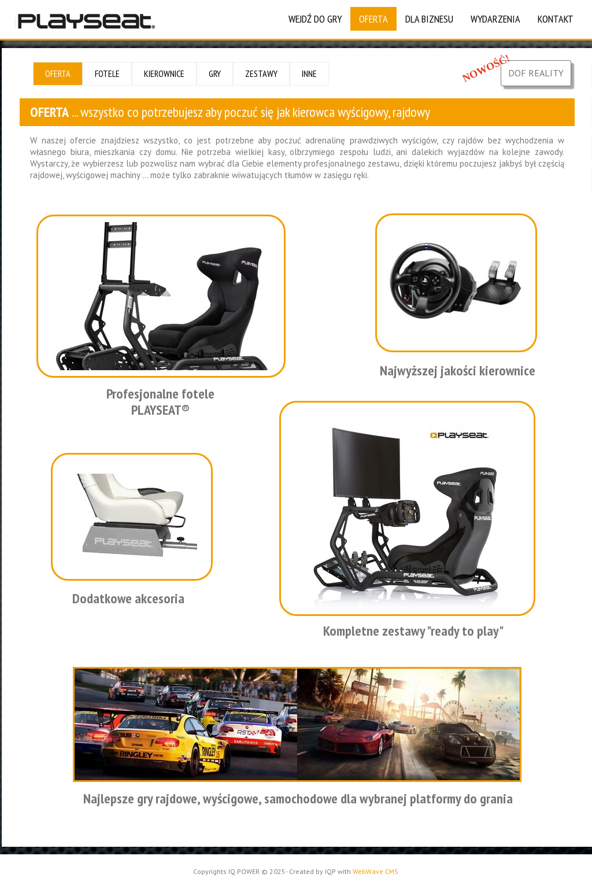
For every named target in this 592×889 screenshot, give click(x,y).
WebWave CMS (375, 871)
